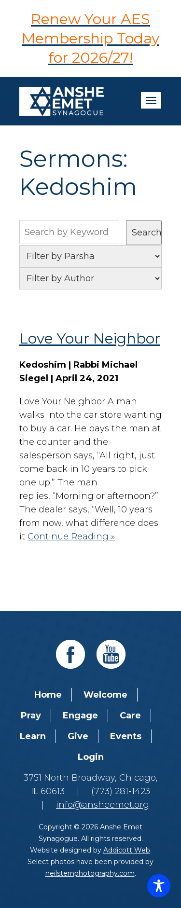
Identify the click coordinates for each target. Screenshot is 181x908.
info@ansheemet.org (102, 804)
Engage (80, 715)
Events (125, 736)
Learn (33, 736)
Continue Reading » (71, 536)
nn (90, 278)
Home (48, 694)
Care (130, 715)
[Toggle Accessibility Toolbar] (158, 885)
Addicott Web (126, 850)
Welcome (105, 694)
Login (91, 757)
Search (147, 232)
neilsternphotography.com (90, 873)
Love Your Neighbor (89, 338)
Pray (31, 715)
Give (78, 736)
